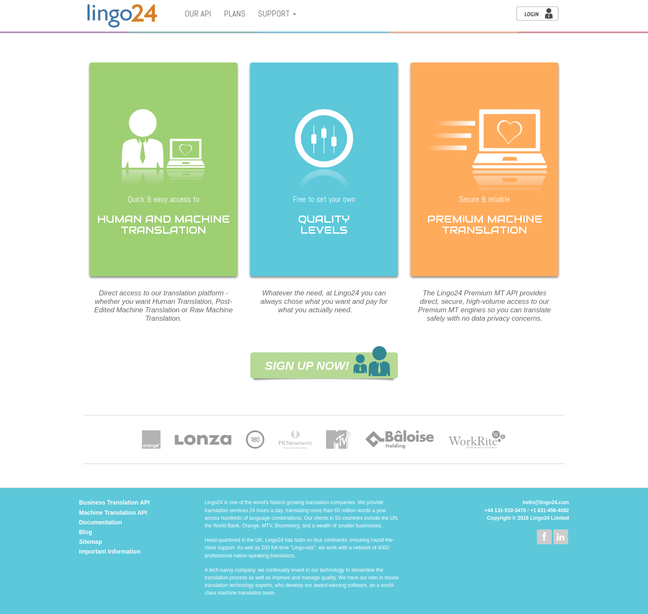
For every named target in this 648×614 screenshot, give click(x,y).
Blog (85, 532)
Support (277, 13)
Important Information (109, 551)
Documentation (100, 522)
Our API (198, 13)
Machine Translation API (113, 512)
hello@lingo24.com (546, 502)
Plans (234, 13)
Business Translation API (114, 502)
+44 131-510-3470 (505, 510)
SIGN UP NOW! (307, 365)
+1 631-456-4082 (549, 510)
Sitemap (90, 541)
